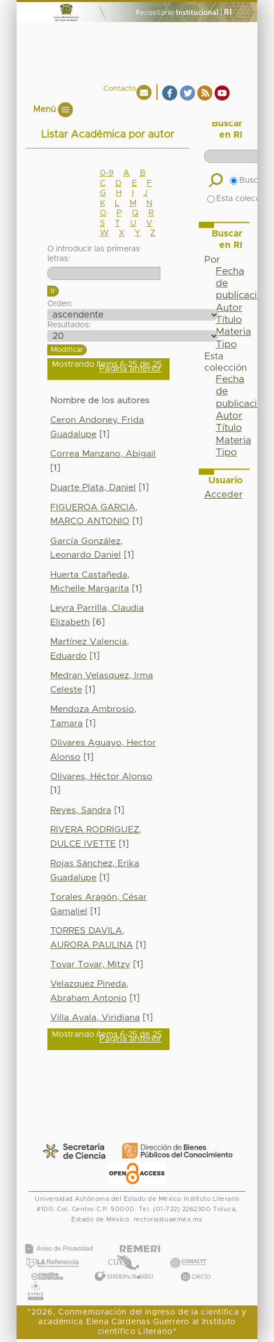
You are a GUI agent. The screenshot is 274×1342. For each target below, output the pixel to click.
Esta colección (239, 199)
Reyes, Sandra (80, 810)
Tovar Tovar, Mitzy (90, 964)
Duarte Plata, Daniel (93, 487)
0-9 (107, 173)
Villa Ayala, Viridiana (95, 1017)
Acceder (223, 494)
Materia (233, 332)
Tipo (226, 344)
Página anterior (130, 368)
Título (229, 320)
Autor (229, 308)
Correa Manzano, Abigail (103, 454)
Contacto (119, 89)
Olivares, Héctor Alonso (101, 776)
